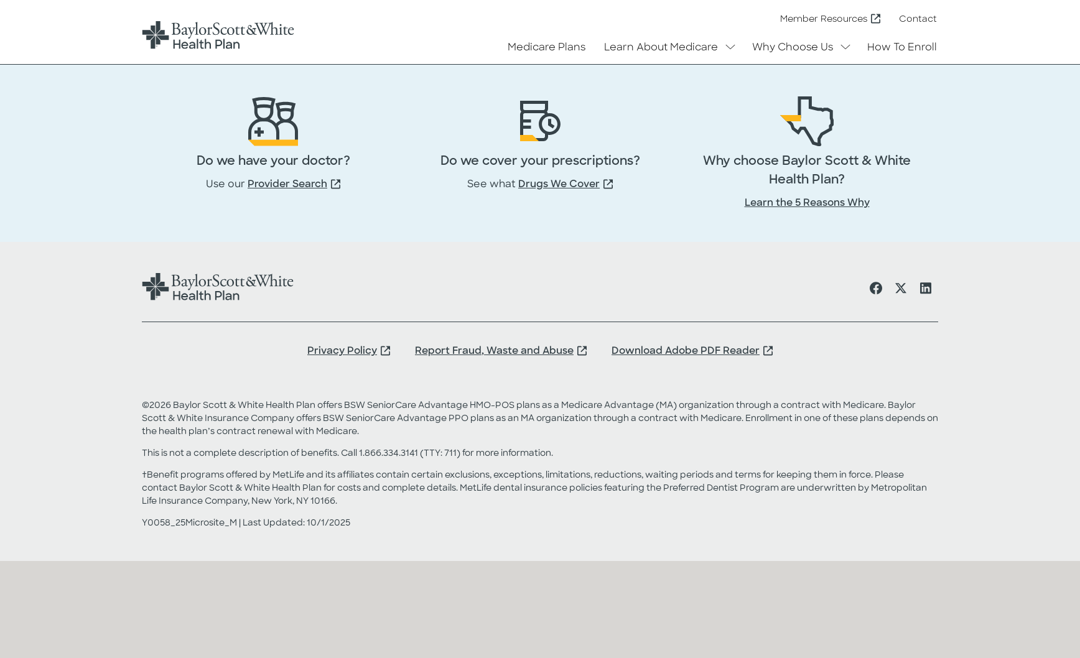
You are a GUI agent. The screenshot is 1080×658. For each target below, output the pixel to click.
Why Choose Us (792, 48)
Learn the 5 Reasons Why (807, 203)
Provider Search (287, 185)
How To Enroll (902, 48)
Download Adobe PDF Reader (686, 351)
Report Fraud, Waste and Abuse (494, 351)
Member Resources (823, 19)
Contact (918, 20)
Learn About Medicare (661, 48)
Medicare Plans (546, 48)
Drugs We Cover (559, 185)
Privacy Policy (342, 351)
